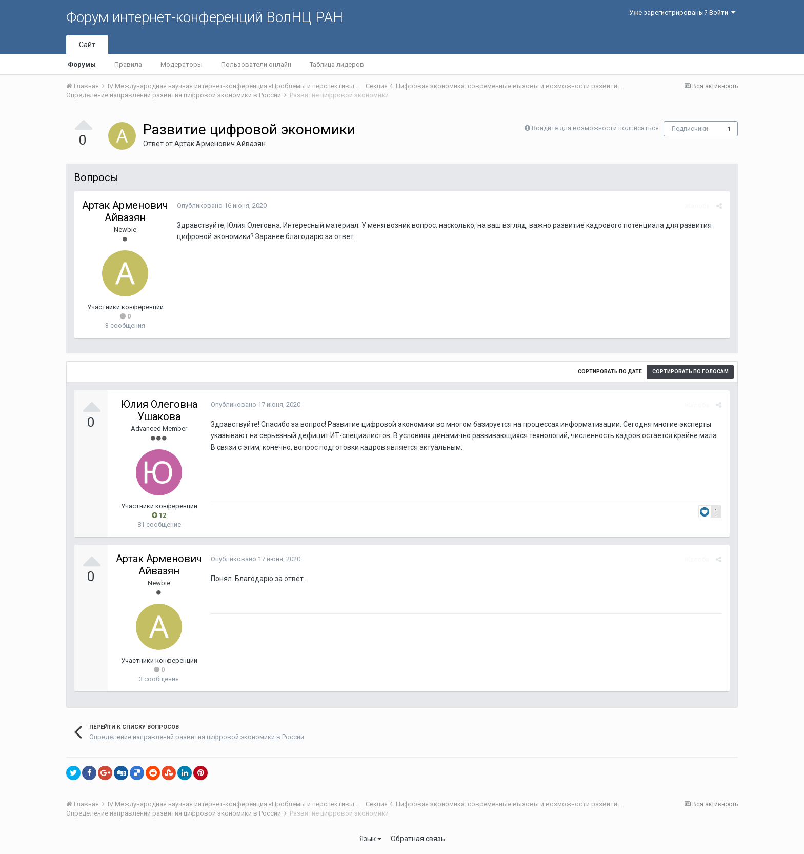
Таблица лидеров (337, 64)
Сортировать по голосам (690, 371)
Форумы (82, 64)
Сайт (87, 45)
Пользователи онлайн (256, 64)
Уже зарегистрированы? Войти (682, 12)
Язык (370, 839)
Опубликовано (221, 205)
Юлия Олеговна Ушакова (159, 410)
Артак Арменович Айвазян (220, 144)
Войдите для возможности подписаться (595, 128)
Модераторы (181, 64)
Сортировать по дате (610, 371)
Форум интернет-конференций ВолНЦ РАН (204, 17)
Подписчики (690, 128)
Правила (128, 64)
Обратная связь (418, 839)
